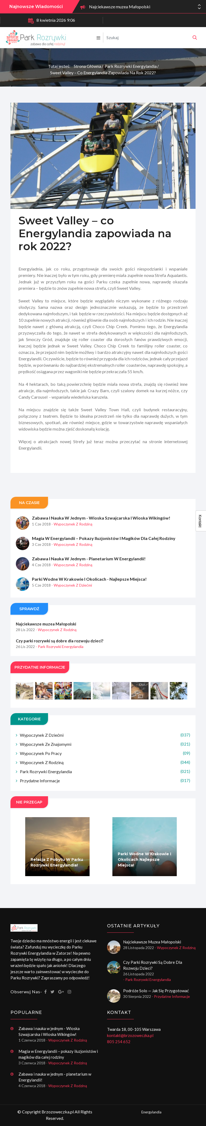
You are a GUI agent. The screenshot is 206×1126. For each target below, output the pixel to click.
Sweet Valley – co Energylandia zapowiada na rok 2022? (103, 72)
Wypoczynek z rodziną (105, 775)
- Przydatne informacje (171, 996)
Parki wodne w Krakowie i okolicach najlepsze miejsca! (144, 872)
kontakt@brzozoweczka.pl (130, 1035)
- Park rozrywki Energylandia (59, 659)
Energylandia (151, 1112)
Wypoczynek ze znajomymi (105, 756)
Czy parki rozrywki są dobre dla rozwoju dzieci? (59, 653)
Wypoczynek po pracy (105, 765)
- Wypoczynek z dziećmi (72, 597)
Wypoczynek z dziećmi (105, 747)
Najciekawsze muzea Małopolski (119, 6)
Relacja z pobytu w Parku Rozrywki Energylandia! (57, 875)
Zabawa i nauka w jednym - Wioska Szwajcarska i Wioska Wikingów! (101, 530)
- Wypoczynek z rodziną (72, 536)
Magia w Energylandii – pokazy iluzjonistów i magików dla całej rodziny (103, 550)
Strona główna (87, 66)
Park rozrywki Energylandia (131, 66)
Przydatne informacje (105, 793)
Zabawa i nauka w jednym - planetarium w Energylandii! (89, 571)
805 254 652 (118, 1041)
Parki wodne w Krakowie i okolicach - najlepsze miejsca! (89, 591)
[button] (199, 8)
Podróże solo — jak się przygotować (156, 990)
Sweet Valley (128, 300)
